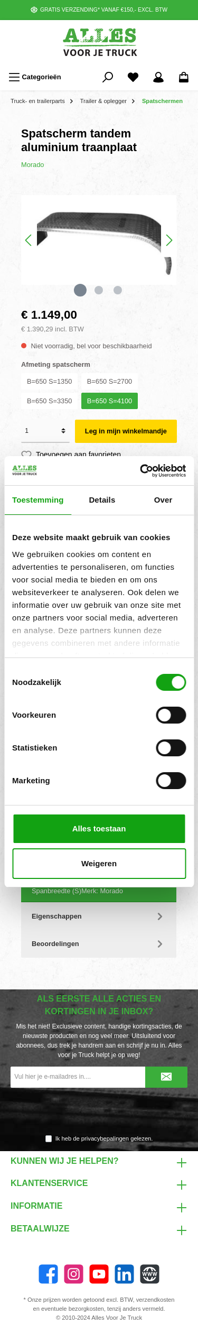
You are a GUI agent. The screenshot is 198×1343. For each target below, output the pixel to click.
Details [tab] (102, 499)
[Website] (150, 1274)
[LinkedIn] (124, 1274)
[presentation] (99, 1111)
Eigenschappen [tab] (99, 916)
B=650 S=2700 (109, 381)
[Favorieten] (133, 77)
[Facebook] (48, 1274)
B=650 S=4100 (109, 401)
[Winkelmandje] (183, 77)
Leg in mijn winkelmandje (126, 431)
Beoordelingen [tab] (99, 944)
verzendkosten (155, 1299)
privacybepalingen (105, 1138)
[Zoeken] (107, 77)
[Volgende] (169, 240)
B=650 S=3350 (49, 401)
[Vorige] (29, 240)
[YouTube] (99, 1274)
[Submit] (166, 1077)
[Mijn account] (158, 77)
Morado (32, 165)
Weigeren (99, 863)
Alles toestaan (99, 828)
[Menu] (35, 77)
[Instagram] (74, 1274)
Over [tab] (163, 499)
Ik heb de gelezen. (104, 1138)
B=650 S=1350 (49, 381)
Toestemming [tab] (38, 499)
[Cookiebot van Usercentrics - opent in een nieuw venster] (141, 471)
